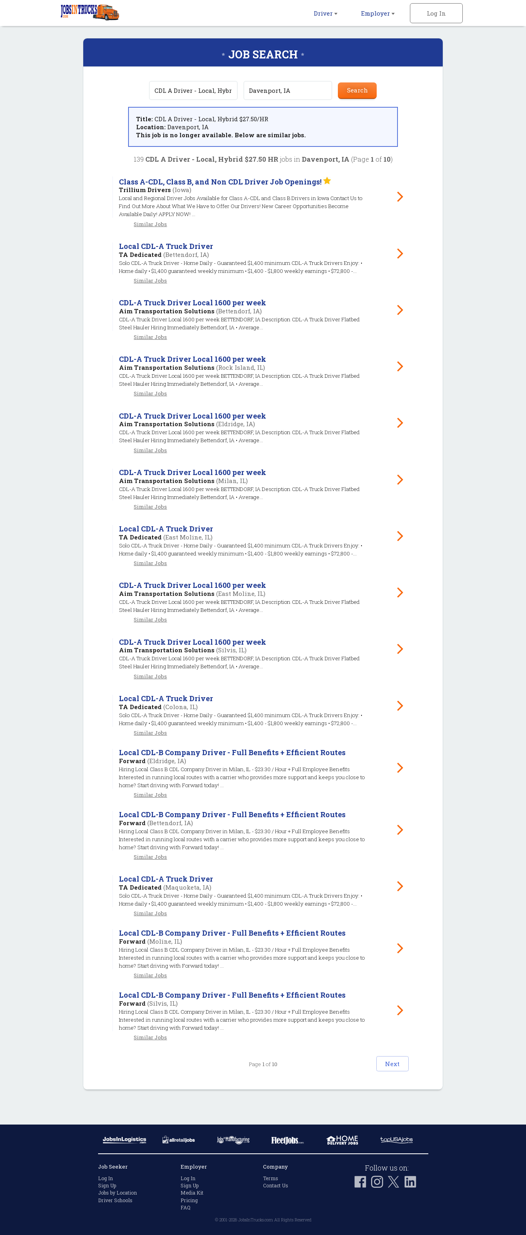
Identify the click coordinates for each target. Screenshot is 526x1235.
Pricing (189, 1200)
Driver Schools (115, 1200)
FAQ (186, 1207)
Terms (270, 1178)
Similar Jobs (150, 224)
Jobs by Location (117, 1193)
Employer (378, 13)
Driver (325, 13)
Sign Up (107, 1185)
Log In (436, 13)
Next (381, 1086)
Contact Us (275, 1185)
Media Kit (192, 1193)
